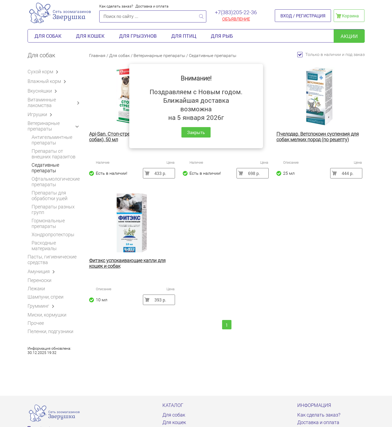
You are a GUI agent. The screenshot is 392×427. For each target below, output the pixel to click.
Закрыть (196, 132)
